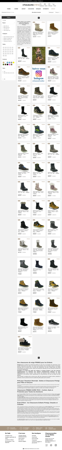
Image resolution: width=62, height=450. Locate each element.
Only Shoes (34, 437)
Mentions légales (22, 441)
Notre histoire (21, 438)
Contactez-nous (8, 435)
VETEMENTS (46, 8)
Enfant (23, 8)
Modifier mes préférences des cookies (31, 448)
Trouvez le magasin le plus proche (37, 442)
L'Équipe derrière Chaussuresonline (23, 436)
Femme (9, 8)
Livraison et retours (9, 439)
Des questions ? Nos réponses (9, 442)
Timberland (34, 440)
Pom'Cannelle (35, 438)
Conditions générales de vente (10, 438)
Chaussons (31, 8)
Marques (38, 8)
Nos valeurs (21, 439)
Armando (34, 435)
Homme (16, 8)
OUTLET (53, 8)
